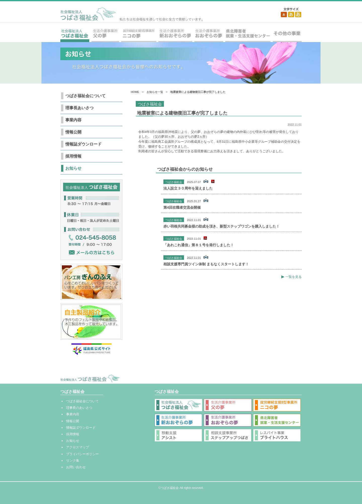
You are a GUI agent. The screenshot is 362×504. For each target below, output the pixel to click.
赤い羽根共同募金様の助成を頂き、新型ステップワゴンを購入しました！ (221, 226)
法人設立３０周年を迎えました (188, 188)
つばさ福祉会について (85, 96)
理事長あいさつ (79, 108)
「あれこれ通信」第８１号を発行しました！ (198, 245)
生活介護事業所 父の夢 (105, 35)
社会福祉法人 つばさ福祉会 (131, 14)
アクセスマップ (77, 447)
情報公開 (73, 132)
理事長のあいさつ (79, 408)
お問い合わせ (76, 467)
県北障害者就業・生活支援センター (248, 35)
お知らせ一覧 (155, 91)
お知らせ (73, 168)
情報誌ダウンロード (83, 144)
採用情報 (73, 156)
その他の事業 (287, 35)
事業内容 (73, 120)
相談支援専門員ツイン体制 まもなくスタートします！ (206, 264)
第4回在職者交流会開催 (182, 207)
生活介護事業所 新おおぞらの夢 (175, 35)
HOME (135, 91)
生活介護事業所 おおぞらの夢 (208, 35)
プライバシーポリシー (82, 454)
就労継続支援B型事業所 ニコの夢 (138, 35)
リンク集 (72, 460)
